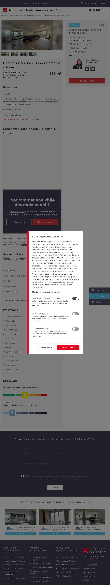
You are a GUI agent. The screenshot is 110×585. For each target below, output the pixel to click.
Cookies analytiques (50, 317)
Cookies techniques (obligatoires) (50, 302)
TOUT (68, 348)
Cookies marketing (50, 332)
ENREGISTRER (46, 348)
